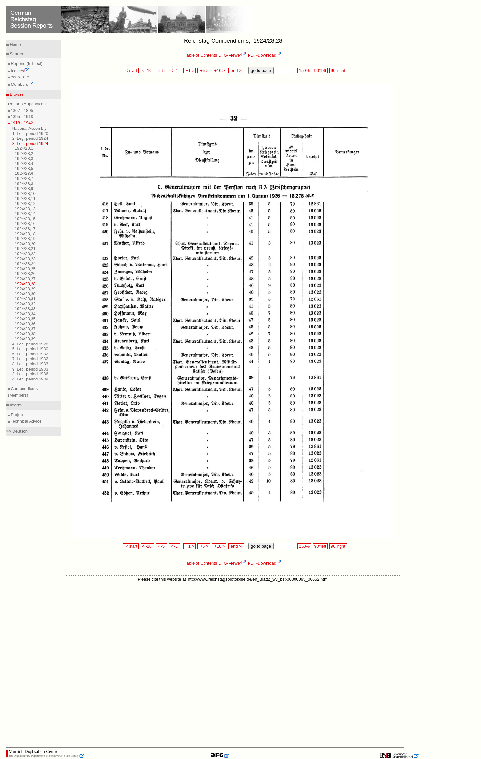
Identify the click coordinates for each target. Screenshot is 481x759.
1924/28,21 (25, 248)
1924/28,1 (24, 148)
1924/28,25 (25, 268)
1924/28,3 (24, 158)
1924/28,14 (25, 213)
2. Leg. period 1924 (30, 138)
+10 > (219, 70)
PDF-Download (265, 55)
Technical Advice (26, 421)
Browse (16, 94)
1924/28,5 (24, 168)
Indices (20, 70)
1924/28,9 (24, 188)
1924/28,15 (25, 218)
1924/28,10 (25, 193)
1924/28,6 (24, 173)
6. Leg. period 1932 (30, 354)
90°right (338, 70)
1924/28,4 (24, 163)
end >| (236, 70)
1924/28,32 (25, 303)
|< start (130, 70)
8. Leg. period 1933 (30, 364)
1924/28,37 (25, 328)
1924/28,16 (25, 223)
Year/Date (19, 77)
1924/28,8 (24, 183)
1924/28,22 (25, 253)
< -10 (147, 70)
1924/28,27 (25, 278)
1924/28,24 (25, 263)
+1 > (189, 70)
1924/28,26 (25, 273)
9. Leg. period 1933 (30, 369)
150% (304, 70)
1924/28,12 (25, 203)
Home (15, 44)
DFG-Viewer (232, 55)
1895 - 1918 (21, 116)
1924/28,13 (25, 208)
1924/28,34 (25, 313)
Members (22, 84)
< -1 (174, 70)
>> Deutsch (17, 431)
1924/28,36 (25, 323)
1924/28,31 (25, 298)
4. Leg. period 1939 (30, 379)
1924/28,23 (25, 258)
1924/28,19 (25, 238)
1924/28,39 (25, 338)
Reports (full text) (26, 63)
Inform (15, 405)
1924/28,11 (25, 198)
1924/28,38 (25, 333)
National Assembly (29, 128)
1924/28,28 (25, 283)
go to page (261, 70)
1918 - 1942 (21, 123)
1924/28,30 (25, 293)
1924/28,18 (25, 233)
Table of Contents (201, 55)
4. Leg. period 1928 (30, 344)
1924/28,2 (24, 153)
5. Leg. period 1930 (30, 348)
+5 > (204, 70)
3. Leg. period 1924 (30, 143)
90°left (320, 70)
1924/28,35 (25, 319)
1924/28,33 (25, 308)
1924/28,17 (25, 228)
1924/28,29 (25, 288)
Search (16, 53)
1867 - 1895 (21, 110)
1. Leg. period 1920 (30, 133)
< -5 (161, 70)
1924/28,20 (25, 243)
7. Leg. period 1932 (30, 358)
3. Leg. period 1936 (30, 373)
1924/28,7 (24, 178)
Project (17, 414)
